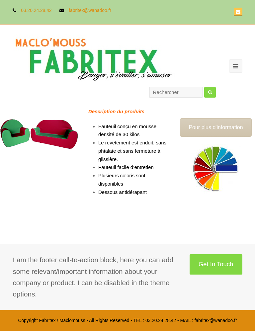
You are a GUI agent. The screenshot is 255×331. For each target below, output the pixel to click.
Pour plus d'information (216, 127)
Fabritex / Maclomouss (62, 320)
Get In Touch (216, 264)
